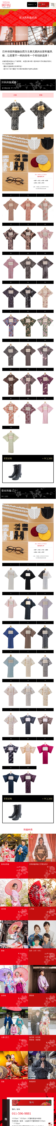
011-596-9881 (21, 1113)
